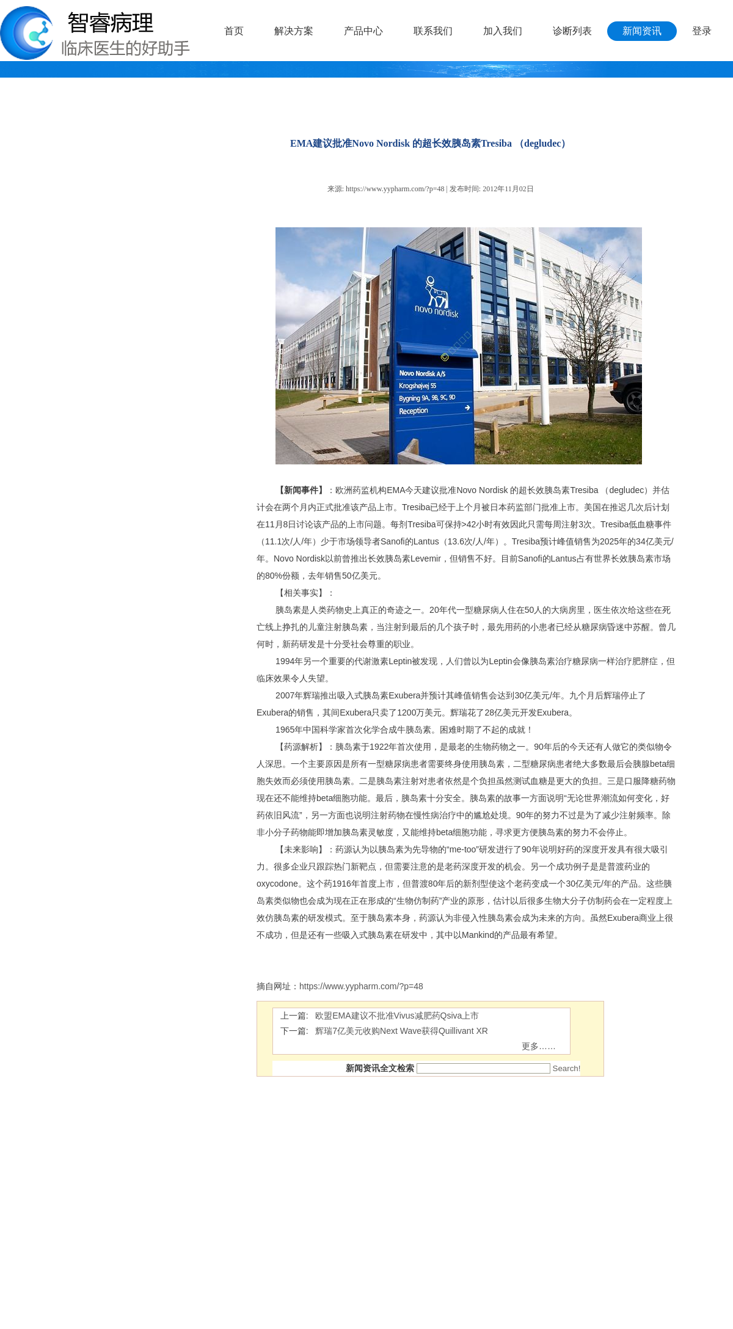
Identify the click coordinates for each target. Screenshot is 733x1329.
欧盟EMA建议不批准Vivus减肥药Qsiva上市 (397, 1015)
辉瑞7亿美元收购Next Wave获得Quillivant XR (401, 1031)
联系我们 (433, 31)
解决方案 (293, 31)
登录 (702, 31)
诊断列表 (572, 31)
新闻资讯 (642, 31)
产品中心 (363, 31)
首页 (234, 31)
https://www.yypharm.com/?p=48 (395, 189)
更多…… (539, 1046)
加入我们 (502, 31)
